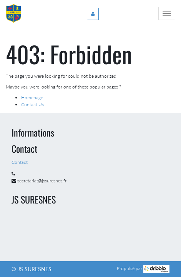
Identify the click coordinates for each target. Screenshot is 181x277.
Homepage (32, 97)
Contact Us (32, 104)
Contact (20, 162)
